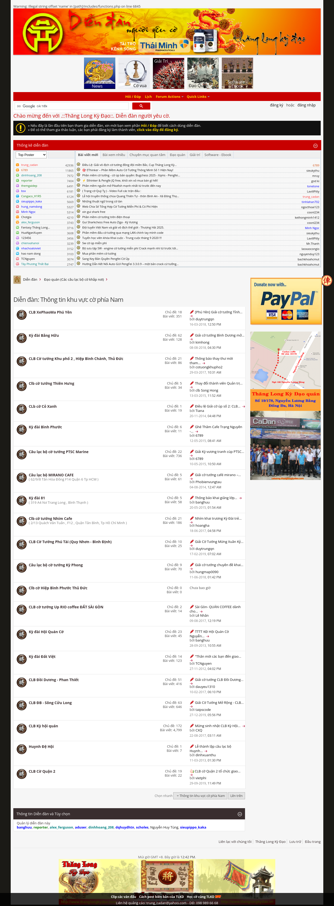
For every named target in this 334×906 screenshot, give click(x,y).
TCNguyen (28, 259)
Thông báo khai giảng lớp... (216, 497)
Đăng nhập (306, 105)
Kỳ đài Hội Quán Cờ (46, 631)
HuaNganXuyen (31, 233)
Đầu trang (313, 841)
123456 (26, 238)
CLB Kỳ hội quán (43, 725)
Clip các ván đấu (123, 897)
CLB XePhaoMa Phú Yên (50, 312)
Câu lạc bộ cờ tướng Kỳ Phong (56, 564)
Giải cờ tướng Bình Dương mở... (219, 335)
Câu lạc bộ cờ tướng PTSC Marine (58, 451)
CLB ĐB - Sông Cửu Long (50, 702)
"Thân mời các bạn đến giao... (218, 656)
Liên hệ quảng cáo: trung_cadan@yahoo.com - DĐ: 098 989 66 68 (167, 903)
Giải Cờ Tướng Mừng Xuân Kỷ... (219, 541)
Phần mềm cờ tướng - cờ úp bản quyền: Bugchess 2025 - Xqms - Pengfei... (131, 175)
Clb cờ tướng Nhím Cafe (50, 518)
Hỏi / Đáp (133, 96)
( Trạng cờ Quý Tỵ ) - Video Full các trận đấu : (111, 191)
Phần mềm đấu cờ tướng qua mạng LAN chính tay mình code (122, 233)
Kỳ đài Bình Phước (45, 426)
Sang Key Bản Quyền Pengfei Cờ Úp (105, 259)
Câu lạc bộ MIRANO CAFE (51, 474)
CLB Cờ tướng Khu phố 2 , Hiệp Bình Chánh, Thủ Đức (76, 358)
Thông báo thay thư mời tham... (211, 360)
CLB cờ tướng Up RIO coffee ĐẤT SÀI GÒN (66, 606)
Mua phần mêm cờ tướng (99, 253)
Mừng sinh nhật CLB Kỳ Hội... (217, 725)
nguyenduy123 (309, 254)
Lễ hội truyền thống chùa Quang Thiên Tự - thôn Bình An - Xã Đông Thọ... (130, 196)
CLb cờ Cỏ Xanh (43, 406)
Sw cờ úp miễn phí (94, 243)
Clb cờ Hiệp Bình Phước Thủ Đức (58, 587)
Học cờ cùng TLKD (204, 897)
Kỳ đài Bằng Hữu (44, 335)
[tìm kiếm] (71, 106)
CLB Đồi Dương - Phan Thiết (54, 679)
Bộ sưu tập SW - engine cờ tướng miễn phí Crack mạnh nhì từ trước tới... (130, 248)
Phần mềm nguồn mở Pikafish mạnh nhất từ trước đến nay (121, 186)
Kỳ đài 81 (37, 497)
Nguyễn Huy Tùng (164, 827)
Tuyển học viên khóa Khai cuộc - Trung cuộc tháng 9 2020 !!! (122, 238)
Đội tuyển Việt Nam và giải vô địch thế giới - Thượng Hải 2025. (123, 227)
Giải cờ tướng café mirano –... (218, 474)
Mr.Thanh (312, 243)
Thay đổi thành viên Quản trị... (218, 383)
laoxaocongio (310, 249)
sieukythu (312, 170)
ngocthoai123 (310, 207)
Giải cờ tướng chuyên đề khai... (219, 564)
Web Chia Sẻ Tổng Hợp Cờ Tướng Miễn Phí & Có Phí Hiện (120, 206)
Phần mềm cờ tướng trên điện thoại (106, 217)
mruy (315, 176)
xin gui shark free (93, 212)
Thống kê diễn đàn (32, 145)
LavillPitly (313, 191)
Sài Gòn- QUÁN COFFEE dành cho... (215, 609)
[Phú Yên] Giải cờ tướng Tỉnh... (218, 312)
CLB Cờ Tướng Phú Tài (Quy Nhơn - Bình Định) (70, 541)
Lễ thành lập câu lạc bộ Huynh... (210, 748)
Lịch (148, 96)
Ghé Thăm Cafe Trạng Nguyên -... (216, 429)
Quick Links (196, 96)
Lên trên (236, 796)
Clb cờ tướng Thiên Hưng (51, 383)
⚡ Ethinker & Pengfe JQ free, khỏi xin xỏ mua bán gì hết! (120, 180)
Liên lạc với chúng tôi (235, 841)
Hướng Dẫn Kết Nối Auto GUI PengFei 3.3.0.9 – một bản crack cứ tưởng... (130, 264)
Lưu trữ (295, 841)
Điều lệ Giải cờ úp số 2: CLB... (217, 406)
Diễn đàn (30, 279)
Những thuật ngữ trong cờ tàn (102, 201)
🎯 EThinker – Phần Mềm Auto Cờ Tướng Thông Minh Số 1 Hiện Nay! (127, 170)
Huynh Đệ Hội (41, 746)
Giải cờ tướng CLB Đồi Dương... (219, 679)
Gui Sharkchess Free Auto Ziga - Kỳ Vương (110, 222)
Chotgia (26, 217)
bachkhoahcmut (308, 259)
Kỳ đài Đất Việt (42, 656)
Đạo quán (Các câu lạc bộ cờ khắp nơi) (74, 279)
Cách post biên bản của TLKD (161, 897)
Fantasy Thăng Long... (35, 227)
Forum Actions (168, 96)
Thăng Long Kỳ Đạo (270, 841)
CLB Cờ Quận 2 (42, 771)
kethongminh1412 (307, 217)
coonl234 (313, 212)
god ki (315, 181)
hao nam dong (30, 253)
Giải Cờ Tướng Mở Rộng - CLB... (219, 702)
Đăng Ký (276, 105)
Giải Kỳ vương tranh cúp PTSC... (219, 451)
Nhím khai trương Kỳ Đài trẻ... (218, 518)
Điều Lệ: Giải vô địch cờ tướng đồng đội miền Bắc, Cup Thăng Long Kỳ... (129, 165)
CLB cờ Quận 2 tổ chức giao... (218, 771)
